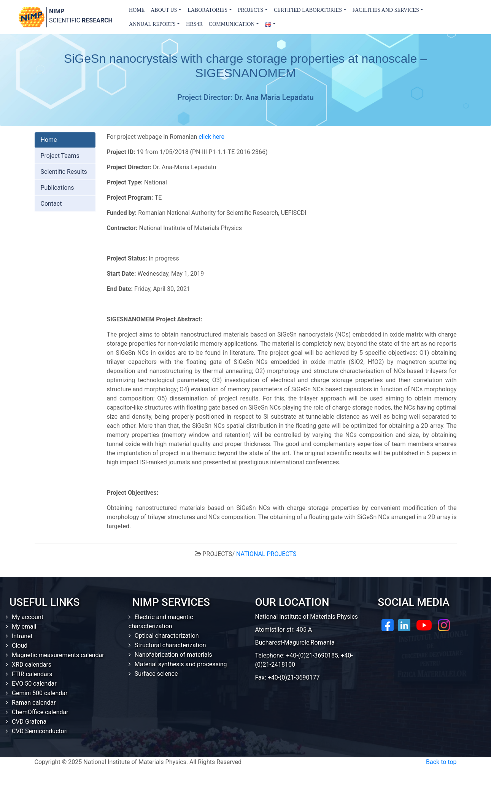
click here (211, 136)
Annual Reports (152, 24)
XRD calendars (31, 664)
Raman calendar (34, 702)
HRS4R (194, 24)
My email (24, 626)
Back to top (441, 762)
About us (164, 10)
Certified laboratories (308, 10)
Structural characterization (170, 645)
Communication (232, 24)
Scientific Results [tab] (64, 171)
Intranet (22, 636)
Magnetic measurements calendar (58, 655)
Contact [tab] (51, 203)
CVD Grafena (29, 721)
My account (27, 617)
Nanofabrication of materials (173, 654)
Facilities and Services (386, 10)
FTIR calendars (32, 674)
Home (137, 10)
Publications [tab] (57, 187)
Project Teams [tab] (60, 155)
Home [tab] (49, 139)
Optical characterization (167, 635)
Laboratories (207, 10)
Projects (251, 10)
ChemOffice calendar (40, 712)
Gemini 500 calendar (39, 693)
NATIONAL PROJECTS (266, 554)
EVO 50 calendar (34, 683)
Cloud (19, 645)
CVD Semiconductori (40, 731)
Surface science (156, 673)
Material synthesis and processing (181, 664)
